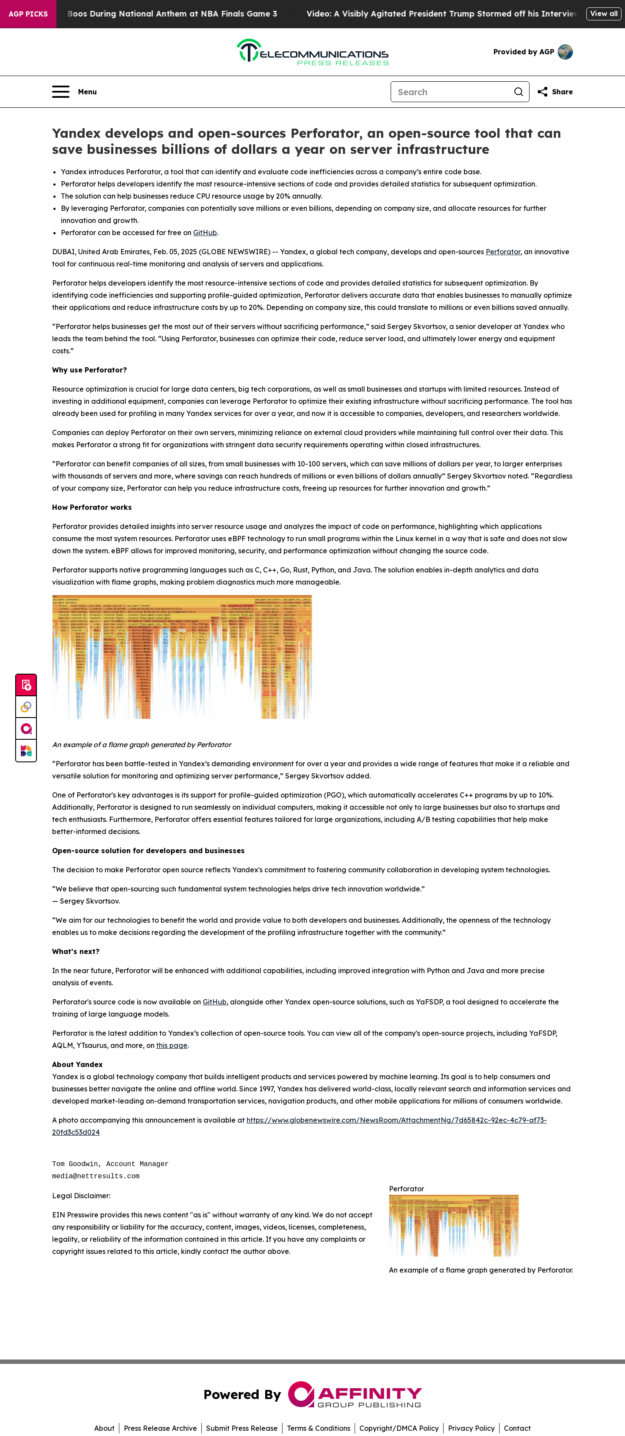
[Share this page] (554, 91)
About (104, 1428)
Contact (517, 1428)
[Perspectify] (26, 707)
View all (604, 13)
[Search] (449, 92)
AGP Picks (28, 14)
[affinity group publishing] (26, 729)
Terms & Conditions (318, 1428)
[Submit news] (26, 685)
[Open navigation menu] (74, 91)
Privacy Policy (471, 1428)
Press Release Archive (160, 1428)
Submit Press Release (242, 1428)
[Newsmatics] (26, 750)
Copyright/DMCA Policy (399, 1428)
